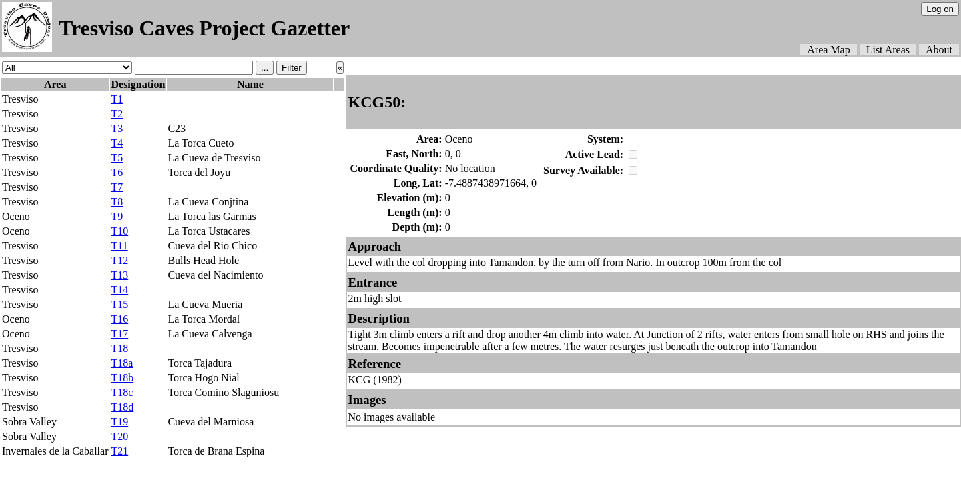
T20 (119, 436)
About (939, 49)
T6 (117, 172)
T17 (119, 333)
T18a (122, 363)
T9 (117, 216)
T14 (119, 289)
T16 (119, 319)
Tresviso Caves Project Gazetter (204, 28)
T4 (117, 143)
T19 (119, 421)
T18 (119, 348)
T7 (117, 187)
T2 (117, 113)
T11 (119, 245)
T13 (119, 275)
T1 (117, 99)
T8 (117, 201)
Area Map (828, 49)
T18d (122, 407)
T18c (122, 392)
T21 (119, 451)
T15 (119, 304)
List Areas (888, 49)
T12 (119, 260)
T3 (117, 128)
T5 (117, 157)
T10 (119, 231)
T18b (122, 377)
